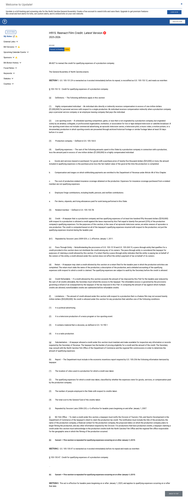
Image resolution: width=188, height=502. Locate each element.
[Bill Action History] (20, 63)
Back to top (173, 494)
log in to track (11, 32)
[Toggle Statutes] (12, 78)
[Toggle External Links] (17, 42)
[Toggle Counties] (13, 84)
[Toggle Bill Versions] (16, 47)
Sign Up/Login (177, 21)
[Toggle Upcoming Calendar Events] (27, 52)
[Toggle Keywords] (14, 73)
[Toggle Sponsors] (13, 57)
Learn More (174, 12)
